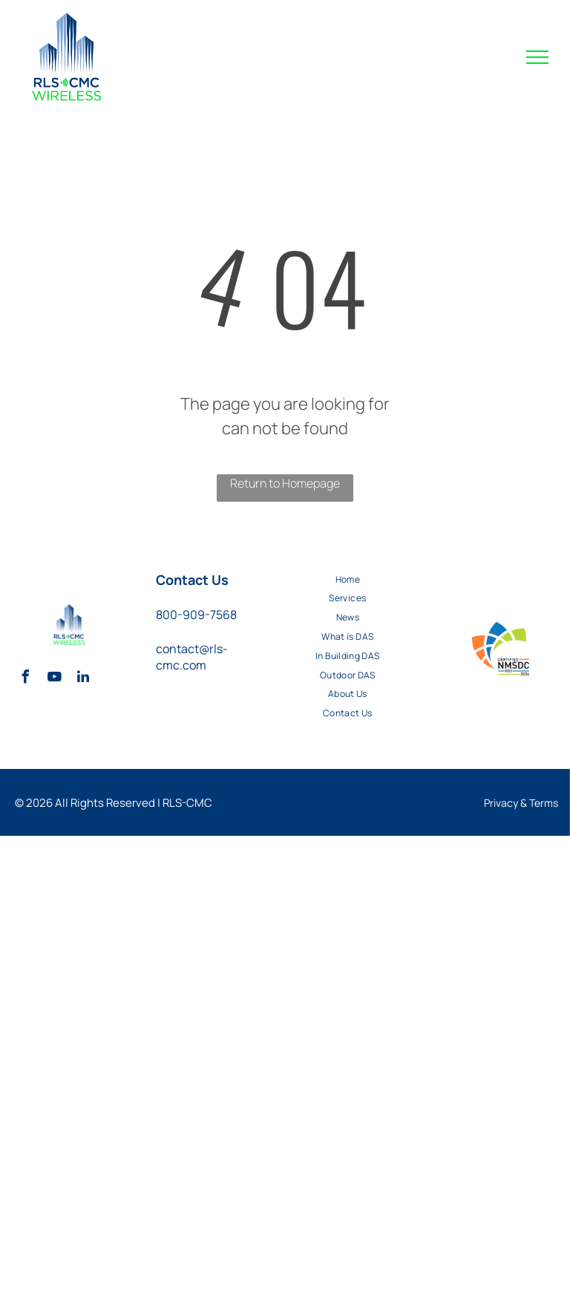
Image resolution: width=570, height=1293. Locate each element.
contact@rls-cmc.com (192, 657)
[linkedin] (83, 679)
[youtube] (54, 679)
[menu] (537, 57)
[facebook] (25, 679)
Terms (543, 803)
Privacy (501, 803)
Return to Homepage (285, 483)
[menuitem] (347, 579)
